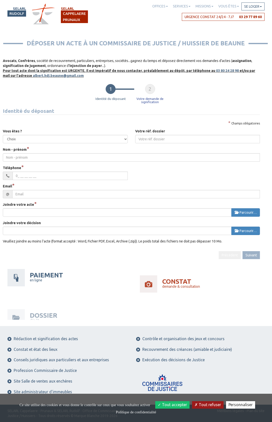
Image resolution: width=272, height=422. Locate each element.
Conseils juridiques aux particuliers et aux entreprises (58, 360)
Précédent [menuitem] (220, 255)
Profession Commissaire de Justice (42, 370)
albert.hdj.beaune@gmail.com (48, 76)
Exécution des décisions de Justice (170, 360)
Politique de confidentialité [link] (136, 412)
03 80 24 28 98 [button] (217, 71)
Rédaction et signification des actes (42, 338)
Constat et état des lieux (32, 349)
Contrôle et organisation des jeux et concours (180, 338)
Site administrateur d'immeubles (39, 392)
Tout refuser (207, 404)
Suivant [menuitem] (241, 255)
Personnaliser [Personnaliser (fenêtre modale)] (241, 404)
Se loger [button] (253, 6)
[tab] (100, 94)
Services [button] (182, 6)
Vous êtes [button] (228, 6)
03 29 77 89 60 (250, 17)
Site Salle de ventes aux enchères (39, 381)
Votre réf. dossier (140, 131)
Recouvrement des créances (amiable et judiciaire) (184, 349)
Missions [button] (204, 6)
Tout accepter (172, 404)
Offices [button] (160, 6)
